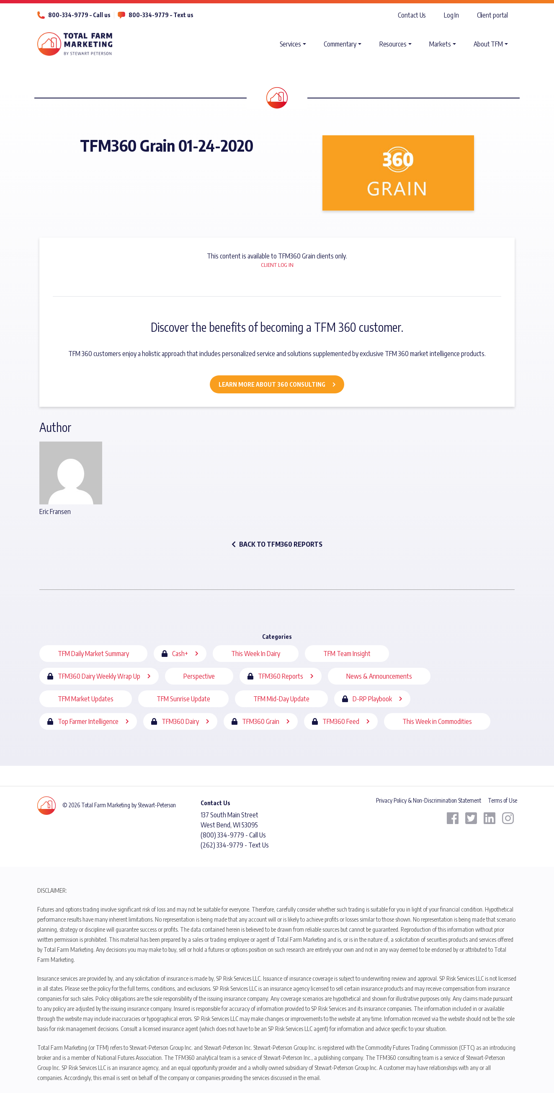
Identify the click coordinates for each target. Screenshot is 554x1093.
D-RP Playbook (372, 699)
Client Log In (277, 264)
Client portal (492, 15)
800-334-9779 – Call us (79, 14)
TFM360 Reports (280, 676)
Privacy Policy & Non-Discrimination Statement (428, 800)
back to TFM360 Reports (277, 544)
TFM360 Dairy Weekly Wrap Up (99, 676)
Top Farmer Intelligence (88, 721)
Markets (440, 44)
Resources (393, 44)
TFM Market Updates (85, 699)
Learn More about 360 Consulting (272, 384)
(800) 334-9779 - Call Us (233, 835)
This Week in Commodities (437, 721)
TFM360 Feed (340, 721)
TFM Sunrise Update (183, 699)
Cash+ (180, 653)
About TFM (488, 44)
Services (290, 44)
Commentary (340, 44)
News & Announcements (379, 676)
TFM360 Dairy (180, 721)
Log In (451, 15)
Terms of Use (502, 800)
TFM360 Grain (260, 721)
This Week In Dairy (255, 653)
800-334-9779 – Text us (161, 14)
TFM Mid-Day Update (281, 699)
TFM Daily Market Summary (93, 653)
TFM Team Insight (347, 653)
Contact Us (412, 15)
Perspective (199, 676)
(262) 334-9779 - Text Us (235, 845)
